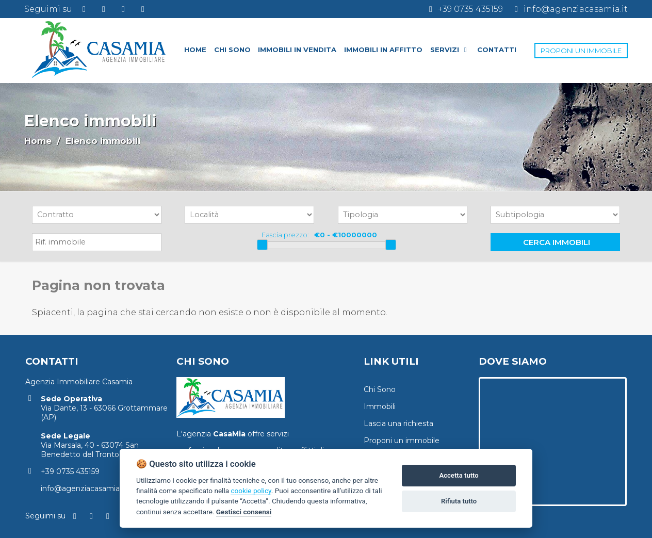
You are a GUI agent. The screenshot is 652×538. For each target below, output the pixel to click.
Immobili (380, 406)
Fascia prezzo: (285, 235)
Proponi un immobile (401, 440)
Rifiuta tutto (459, 501)
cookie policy (251, 490)
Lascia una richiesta (398, 423)
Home (38, 141)
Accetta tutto (458, 475)
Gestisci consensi (243, 512)
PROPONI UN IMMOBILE (581, 50)
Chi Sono (380, 389)
